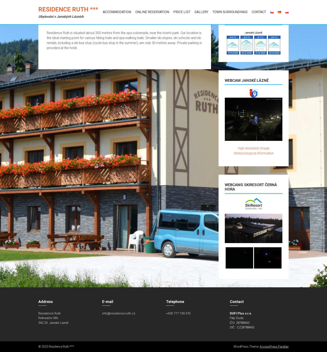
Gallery (201, 12)
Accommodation (117, 12)
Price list (181, 12)
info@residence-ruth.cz (118, 313)
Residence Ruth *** (68, 9)
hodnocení (99, 80)
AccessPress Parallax (274, 346)
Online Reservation (152, 12)
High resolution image (253, 148)
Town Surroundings (230, 12)
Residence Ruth (49, 80)
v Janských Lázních (76, 80)
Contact (259, 12)
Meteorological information (254, 153)
